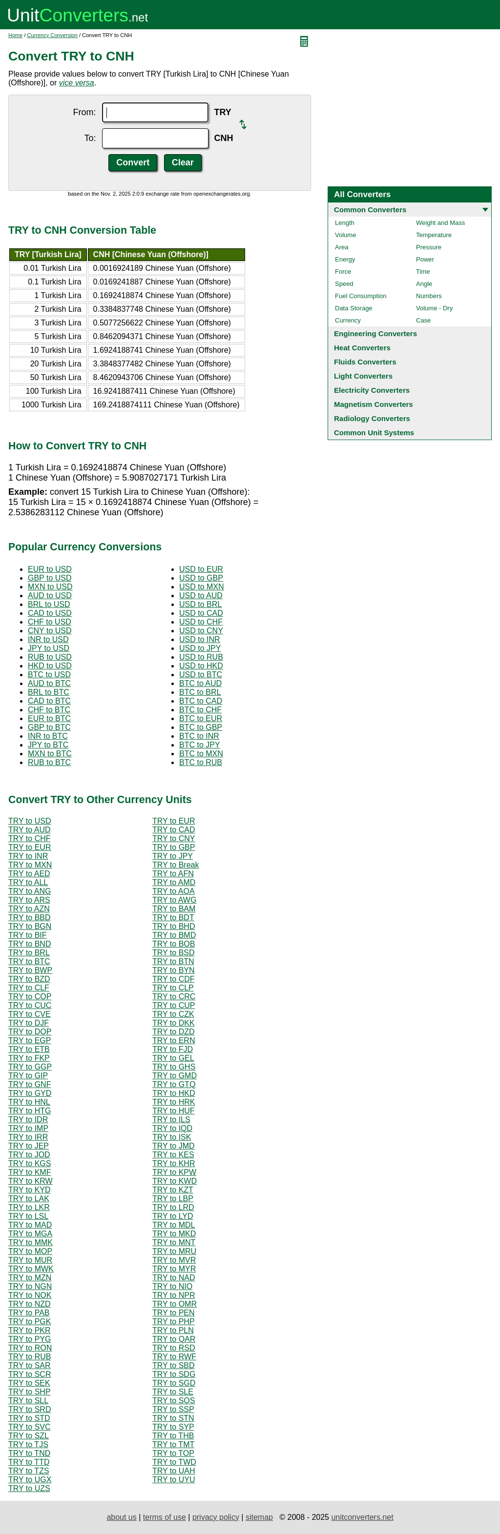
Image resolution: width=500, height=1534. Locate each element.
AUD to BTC (49, 683)
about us (121, 1517)
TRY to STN (173, 1418)
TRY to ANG (29, 891)
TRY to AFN (173, 873)
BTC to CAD (200, 701)
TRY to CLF (28, 988)
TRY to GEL (173, 1058)
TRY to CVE (29, 1014)
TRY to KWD (174, 1181)
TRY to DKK (173, 1023)
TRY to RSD (173, 1348)
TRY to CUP (173, 1005)
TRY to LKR (29, 1207)
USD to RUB (201, 657)
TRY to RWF (174, 1356)
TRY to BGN (29, 926)
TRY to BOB (173, 944)
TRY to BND (29, 944)
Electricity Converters (372, 390)
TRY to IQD (172, 1128)
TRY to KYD (29, 1190)
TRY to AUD (29, 830)
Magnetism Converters (373, 404)
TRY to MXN (30, 865)
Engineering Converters (375, 333)
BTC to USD (49, 674)
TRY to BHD (173, 926)
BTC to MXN (201, 753)
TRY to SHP (29, 1392)
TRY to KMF (29, 1172)
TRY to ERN (173, 1040)
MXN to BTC (50, 753)
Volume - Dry (434, 308)
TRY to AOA (173, 891)
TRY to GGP (30, 1067)
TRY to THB (173, 1436)
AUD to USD (50, 595)
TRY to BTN (173, 961)
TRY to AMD (173, 882)
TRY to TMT (173, 1444)
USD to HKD (201, 666)
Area (341, 247)
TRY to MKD (174, 1234)
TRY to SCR (29, 1374)
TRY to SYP (173, 1427)
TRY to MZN (29, 1277)
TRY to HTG (29, 1111)
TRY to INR (28, 856)
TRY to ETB (29, 1049)
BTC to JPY (199, 745)
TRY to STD (29, 1418)
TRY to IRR (28, 1137)
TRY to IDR (28, 1119)
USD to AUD (201, 595)
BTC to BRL (200, 692)
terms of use (164, 1517)
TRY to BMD (174, 935)
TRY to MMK (30, 1242)
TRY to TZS (28, 1471)
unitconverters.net (362, 1517)
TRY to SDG (173, 1374)
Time (423, 271)
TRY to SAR (29, 1365)
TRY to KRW (30, 1181)
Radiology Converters (372, 418)
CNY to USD (50, 630)
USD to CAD (201, 613)
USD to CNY (201, 630)
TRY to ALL (28, 882)
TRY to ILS (171, 1119)
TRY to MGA (30, 1234)
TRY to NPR (173, 1295)
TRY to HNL (29, 1102)
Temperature (434, 235)
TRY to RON (30, 1348)
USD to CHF (201, 622)
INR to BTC (48, 736)
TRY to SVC (29, 1427)
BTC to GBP (200, 727)
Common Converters (370, 209)
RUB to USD (50, 657)
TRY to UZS (29, 1488)
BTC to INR (199, 736)
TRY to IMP (28, 1128)
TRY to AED (29, 873)
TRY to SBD (173, 1365)
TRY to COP (29, 996)
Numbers (429, 296)
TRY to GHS (173, 1067)
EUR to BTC (49, 718)
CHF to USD (49, 622)
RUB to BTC (49, 762)
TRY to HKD (173, 1093)
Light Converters (363, 376)
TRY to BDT (173, 917)
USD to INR (199, 639)
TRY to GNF (29, 1084)
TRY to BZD (29, 979)
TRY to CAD (173, 830)
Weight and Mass (440, 222)
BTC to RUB (200, 762)
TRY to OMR (174, 1304)
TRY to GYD (29, 1093)
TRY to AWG (174, 900)
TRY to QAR (173, 1339)
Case (423, 320)
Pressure (428, 247)
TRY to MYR (174, 1269)
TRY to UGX (29, 1479)
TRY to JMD (173, 1146)
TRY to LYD (172, 1216)
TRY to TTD (28, 1462)
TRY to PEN (173, 1313)
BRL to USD (49, 604)
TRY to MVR (174, 1260)
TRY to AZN (29, 909)
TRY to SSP (173, 1409)
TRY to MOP (30, 1251)
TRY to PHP (173, 1321)
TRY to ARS (29, 900)
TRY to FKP (29, 1058)
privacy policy (215, 1517)
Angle (424, 283)
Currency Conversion (52, 35)
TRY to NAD (173, 1277)
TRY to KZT (172, 1190)
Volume (345, 235)
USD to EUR (201, 569)
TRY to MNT (173, 1242)
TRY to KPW (174, 1172)
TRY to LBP (172, 1198)
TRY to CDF (173, 979)
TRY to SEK (29, 1383)
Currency (348, 320)
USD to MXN (201, 587)
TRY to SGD (173, 1383)
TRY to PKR (29, 1330)
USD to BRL (200, 604)
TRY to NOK (29, 1295)
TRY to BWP (30, 970)
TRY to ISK (171, 1137)
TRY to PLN (173, 1330)
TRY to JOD (29, 1154)
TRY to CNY (173, 838)
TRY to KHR (173, 1163)
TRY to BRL (29, 953)
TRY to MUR (30, 1260)
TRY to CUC (29, 1005)
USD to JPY (200, 648)
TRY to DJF (28, 1023)
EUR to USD (50, 569)
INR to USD (48, 639)
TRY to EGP (29, 1040)
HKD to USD (50, 666)
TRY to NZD (29, 1304)
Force (343, 271)
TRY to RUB (29, 1356)
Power (425, 259)
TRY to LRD (173, 1207)
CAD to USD (50, 613)
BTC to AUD (200, 683)
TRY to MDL (173, 1225)
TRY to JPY (172, 856)
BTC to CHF (200, 710)
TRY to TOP (173, 1453)
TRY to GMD (174, 1075)
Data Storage (354, 308)
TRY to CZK (173, 1014)
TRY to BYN (173, 970)
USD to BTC (200, 674)
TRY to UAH (173, 1471)
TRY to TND (29, 1453)
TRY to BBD (29, 917)
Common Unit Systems (374, 432)
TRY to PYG (29, 1339)
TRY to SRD (29, 1409)
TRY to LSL (28, 1216)
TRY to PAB (28, 1313)
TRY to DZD (173, 1032)
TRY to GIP (28, 1075)
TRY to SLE (172, 1392)
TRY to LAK (28, 1198)
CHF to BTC (49, 710)
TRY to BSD (173, 953)
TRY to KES (173, 1154)
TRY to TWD (174, 1462)
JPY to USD (48, 648)
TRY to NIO (172, 1286)
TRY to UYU (173, 1479)
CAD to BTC (49, 701)
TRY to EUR (173, 821)
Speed (344, 283)
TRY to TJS (28, 1444)
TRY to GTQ (173, 1084)
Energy (345, 259)
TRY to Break (175, 865)
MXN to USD (50, 587)
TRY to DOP (29, 1032)
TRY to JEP (28, 1146)
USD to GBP (201, 578)
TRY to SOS (173, 1400)
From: (84, 112)
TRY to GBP (173, 847)
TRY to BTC (29, 961)
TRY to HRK (173, 1102)
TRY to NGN (30, 1286)
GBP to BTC (49, 727)
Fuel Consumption (361, 296)
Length (344, 222)
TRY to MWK (31, 1269)
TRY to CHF (29, 838)
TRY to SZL (28, 1436)
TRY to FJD (172, 1049)
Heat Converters (362, 347)
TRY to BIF (27, 935)
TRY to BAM (173, 909)
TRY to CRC (173, 996)
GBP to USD (50, 578)
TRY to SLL (28, 1400)
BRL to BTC (48, 692)
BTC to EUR (200, 718)
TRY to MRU (174, 1251)
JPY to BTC (48, 745)
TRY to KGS (29, 1163)
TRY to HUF (173, 1111)
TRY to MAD (30, 1225)
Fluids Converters (365, 362)
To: (90, 138)
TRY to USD (29, 821)
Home (15, 35)
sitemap (259, 1517)
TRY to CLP (173, 988)
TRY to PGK (29, 1321)
